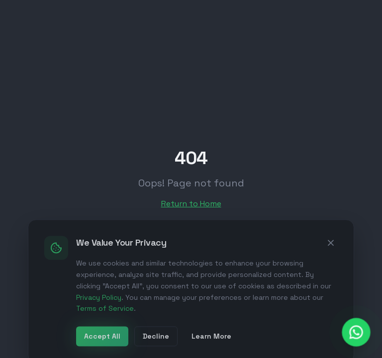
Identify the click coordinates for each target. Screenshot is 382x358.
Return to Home (191, 203)
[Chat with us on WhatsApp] (356, 332)
